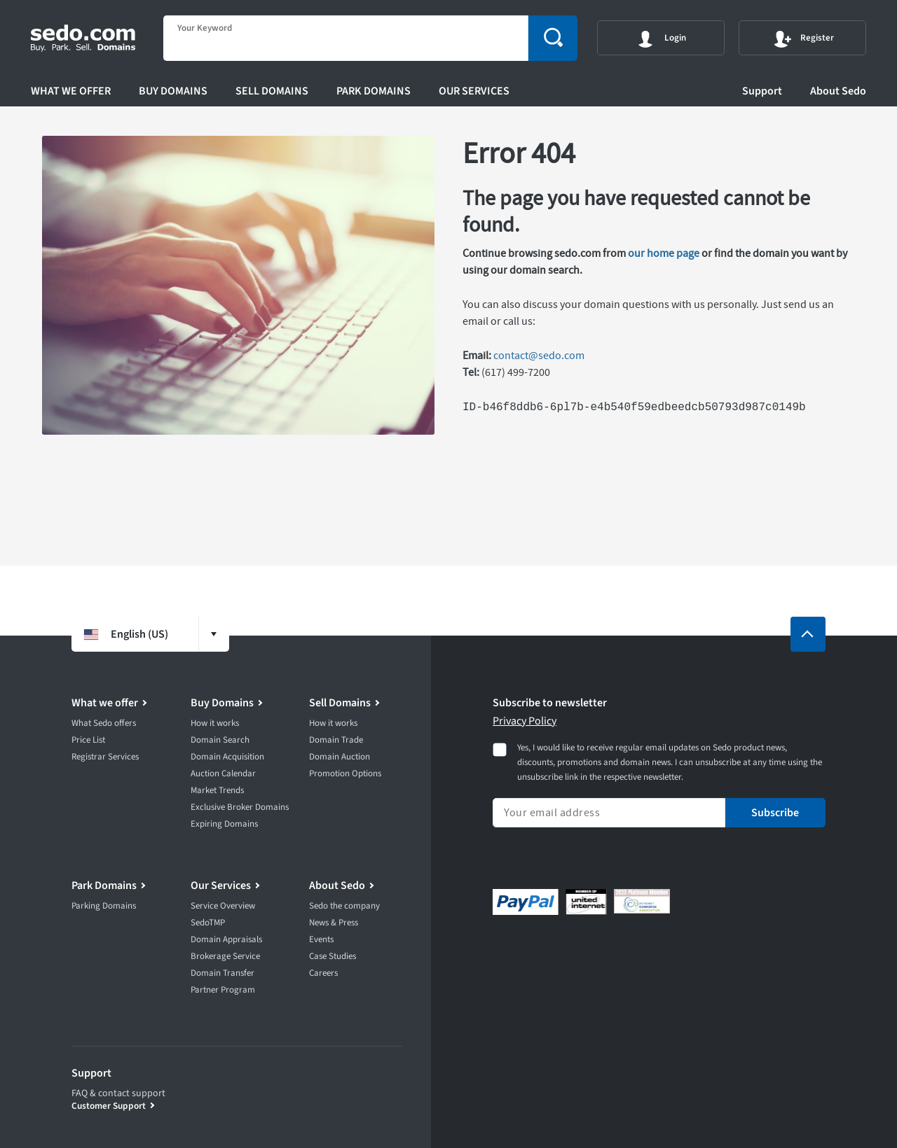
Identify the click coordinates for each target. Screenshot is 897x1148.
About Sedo (838, 91)
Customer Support (108, 1106)
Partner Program (223, 989)
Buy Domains (173, 91)
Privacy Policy (524, 721)
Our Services (474, 91)
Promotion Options (345, 773)
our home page (663, 253)
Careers (323, 973)
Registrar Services (105, 756)
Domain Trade (336, 740)
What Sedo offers (103, 723)
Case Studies (332, 956)
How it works (215, 723)
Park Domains (373, 91)
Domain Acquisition (227, 756)
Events (321, 939)
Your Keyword (204, 28)
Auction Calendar (223, 773)
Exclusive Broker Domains (240, 807)
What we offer (71, 91)
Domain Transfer (222, 973)
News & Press (333, 922)
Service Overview (223, 905)
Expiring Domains (224, 824)
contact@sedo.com (538, 356)
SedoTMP (208, 922)
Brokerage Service (225, 956)
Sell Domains (271, 91)
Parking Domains (103, 905)
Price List (88, 740)
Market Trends (217, 790)
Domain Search (220, 740)
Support (762, 91)
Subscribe (775, 812)
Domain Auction (339, 756)
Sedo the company (344, 905)
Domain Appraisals (226, 939)
